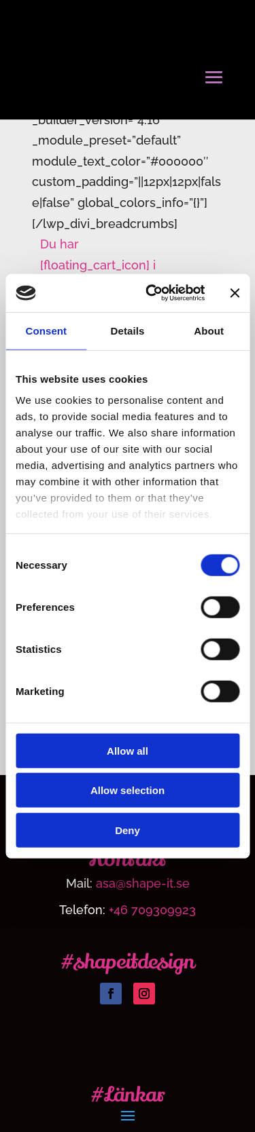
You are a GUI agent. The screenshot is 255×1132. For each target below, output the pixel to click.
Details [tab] (128, 330)
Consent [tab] (46, 330)
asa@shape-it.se (143, 883)
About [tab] (209, 330)
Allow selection (127, 790)
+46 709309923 (152, 910)
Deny (127, 829)
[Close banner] (234, 293)
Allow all (127, 750)
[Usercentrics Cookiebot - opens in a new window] (152, 293)
